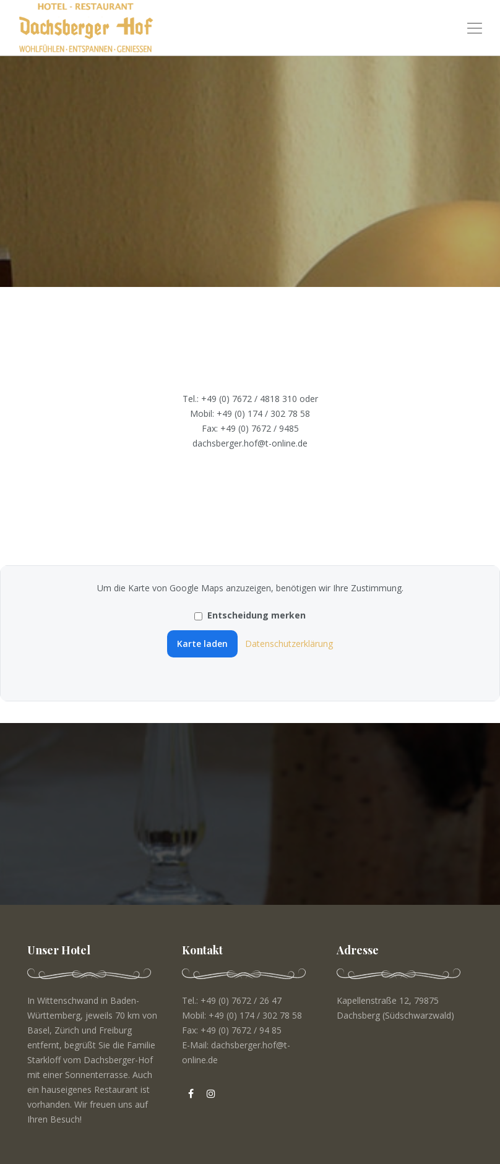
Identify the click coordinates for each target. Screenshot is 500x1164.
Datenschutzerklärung (289, 643)
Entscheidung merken (250, 615)
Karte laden (202, 643)
